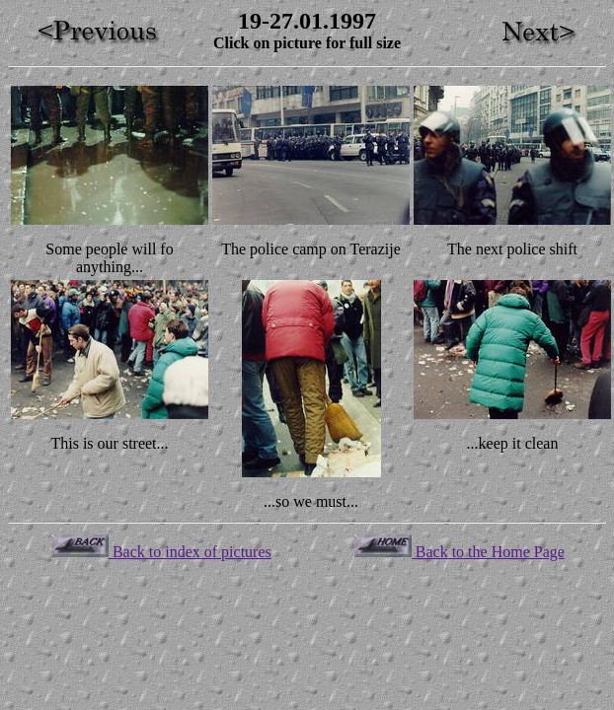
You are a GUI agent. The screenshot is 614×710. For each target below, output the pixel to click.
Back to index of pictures (161, 551)
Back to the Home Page (459, 551)
